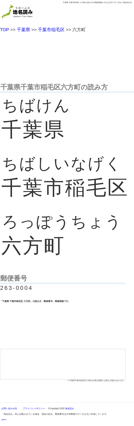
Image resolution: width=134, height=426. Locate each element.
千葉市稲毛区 (51, 29)
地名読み (69, 408)
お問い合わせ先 (9, 408)
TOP (4, 29)
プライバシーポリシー (34, 408)
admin (3, 419)
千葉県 (23, 29)
